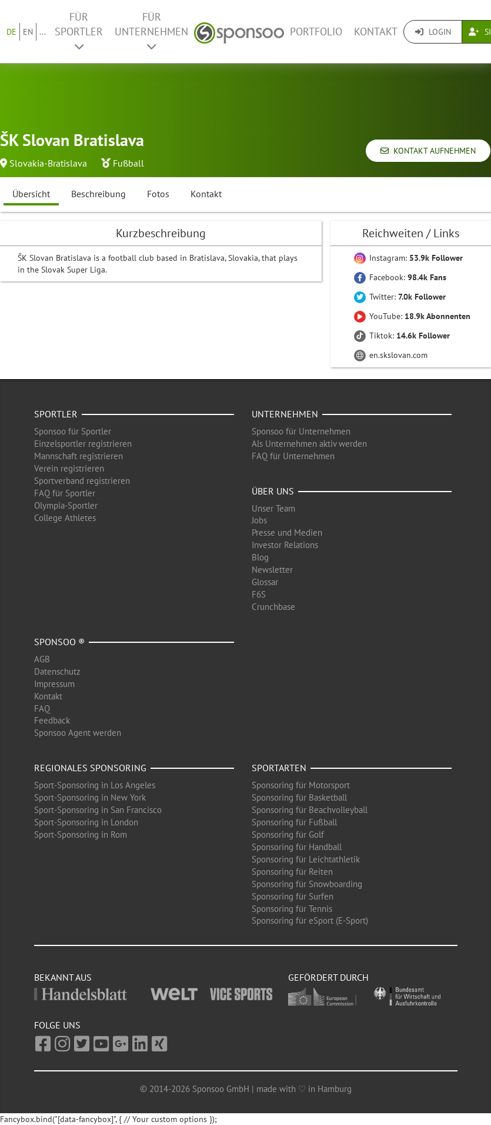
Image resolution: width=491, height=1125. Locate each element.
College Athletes (65, 517)
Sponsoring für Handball (297, 846)
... (42, 31)
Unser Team (273, 508)
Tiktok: (402, 335)
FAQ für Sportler (64, 493)
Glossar (265, 582)
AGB (42, 659)
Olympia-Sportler (66, 505)
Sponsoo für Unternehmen (301, 431)
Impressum (54, 683)
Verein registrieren (69, 468)
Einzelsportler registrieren (83, 443)
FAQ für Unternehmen (293, 456)
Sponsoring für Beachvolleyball (310, 809)
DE (11, 31)
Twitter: (400, 296)
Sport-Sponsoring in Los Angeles (94, 785)
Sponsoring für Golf (288, 834)
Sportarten (279, 768)
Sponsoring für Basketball (299, 797)
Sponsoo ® (59, 642)
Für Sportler (79, 31)
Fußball (128, 163)
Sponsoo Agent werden (77, 732)
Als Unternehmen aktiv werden (309, 443)
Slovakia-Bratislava (48, 163)
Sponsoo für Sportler (72, 431)
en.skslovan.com (390, 355)
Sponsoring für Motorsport (301, 785)
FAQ (42, 708)
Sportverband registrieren (82, 480)
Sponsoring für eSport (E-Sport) (310, 920)
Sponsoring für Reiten (292, 871)
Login (433, 31)
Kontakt (376, 31)
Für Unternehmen (151, 31)
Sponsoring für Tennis (292, 908)
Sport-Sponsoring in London (86, 822)
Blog (260, 557)
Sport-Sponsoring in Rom (80, 834)
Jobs (259, 520)
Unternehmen (285, 414)
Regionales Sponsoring (90, 768)
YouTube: (412, 316)
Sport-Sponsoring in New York (90, 797)
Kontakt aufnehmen (428, 150)
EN (28, 31)
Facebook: (400, 277)
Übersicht (31, 194)
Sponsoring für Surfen (292, 896)
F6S (259, 594)
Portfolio (316, 31)
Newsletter (272, 569)
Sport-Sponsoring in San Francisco (98, 809)
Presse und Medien (287, 532)
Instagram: (408, 258)
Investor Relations (285, 544)
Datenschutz (57, 671)
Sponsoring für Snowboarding (307, 884)
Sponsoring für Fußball (294, 822)
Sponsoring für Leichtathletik (306, 859)
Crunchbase (273, 606)
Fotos (158, 194)
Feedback (52, 720)
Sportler (56, 414)
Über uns (273, 491)
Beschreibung (98, 194)
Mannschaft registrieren (78, 456)
